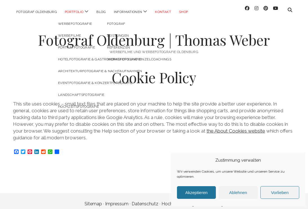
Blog (101, 12)
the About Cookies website (236, 126)
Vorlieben (280, 192)
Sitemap (93, 198)
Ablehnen (238, 192)
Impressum (116, 198)
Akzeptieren (196, 192)
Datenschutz (145, 198)
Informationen (128, 12)
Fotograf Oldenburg (36, 12)
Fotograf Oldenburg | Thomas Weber (154, 34)
